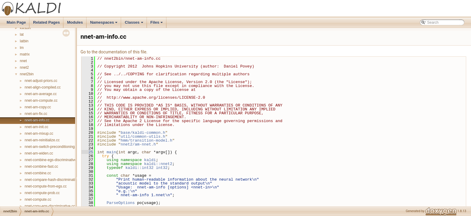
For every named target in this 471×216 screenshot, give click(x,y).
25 (87, 152)
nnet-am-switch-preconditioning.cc (52, 147)
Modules (75, 22)
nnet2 (24, 67)
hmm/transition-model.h (146, 140)
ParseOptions (121, 203)
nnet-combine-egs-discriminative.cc (53, 160)
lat (22, 34)
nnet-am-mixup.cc (39, 133)
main (111, 152)
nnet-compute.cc (38, 199)
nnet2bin (27, 74)
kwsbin (25, 28)
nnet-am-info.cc (37, 120)
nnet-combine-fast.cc (41, 166)
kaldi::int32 (139, 167)
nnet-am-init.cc (36, 127)
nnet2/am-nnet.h (138, 144)
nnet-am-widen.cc (39, 153)
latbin (24, 41)
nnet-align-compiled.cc (43, 87)
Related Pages (46, 22)
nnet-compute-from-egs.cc (46, 186)
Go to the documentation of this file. (114, 52)
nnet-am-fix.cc (36, 114)
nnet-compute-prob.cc (42, 193)
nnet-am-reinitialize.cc (42, 140)
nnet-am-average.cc (41, 94)
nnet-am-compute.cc (41, 100)
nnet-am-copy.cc (38, 107)
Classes (134, 24)
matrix (25, 54)
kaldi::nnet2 (158, 163)
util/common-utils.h (143, 136)
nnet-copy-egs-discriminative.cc (50, 206)
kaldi (150, 160)
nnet (23, 61)
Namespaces (104, 24)
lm (22, 48)
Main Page (16, 22)
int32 (162, 167)
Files (157, 24)
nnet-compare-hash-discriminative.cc (54, 180)
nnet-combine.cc (38, 173)
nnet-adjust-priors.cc (41, 81)
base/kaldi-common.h (143, 132)
